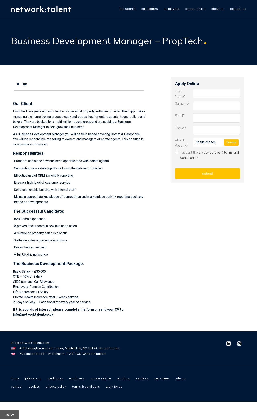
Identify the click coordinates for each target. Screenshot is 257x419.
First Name (180, 93)
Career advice (195, 8)
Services (142, 378)
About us (217, 8)
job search (127, 8)
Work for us (114, 386)
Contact (17, 386)
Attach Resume (181, 142)
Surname (181, 103)
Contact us (238, 8)
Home (15, 378)
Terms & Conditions (86, 386)
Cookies (34, 386)
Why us (180, 378)
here (189, 405)
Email (179, 116)
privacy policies (209, 152)
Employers (171, 8)
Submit (207, 173)
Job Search (33, 378)
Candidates (149, 8)
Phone (180, 128)
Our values (162, 378)
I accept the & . (207, 155)
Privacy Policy (56, 386)
